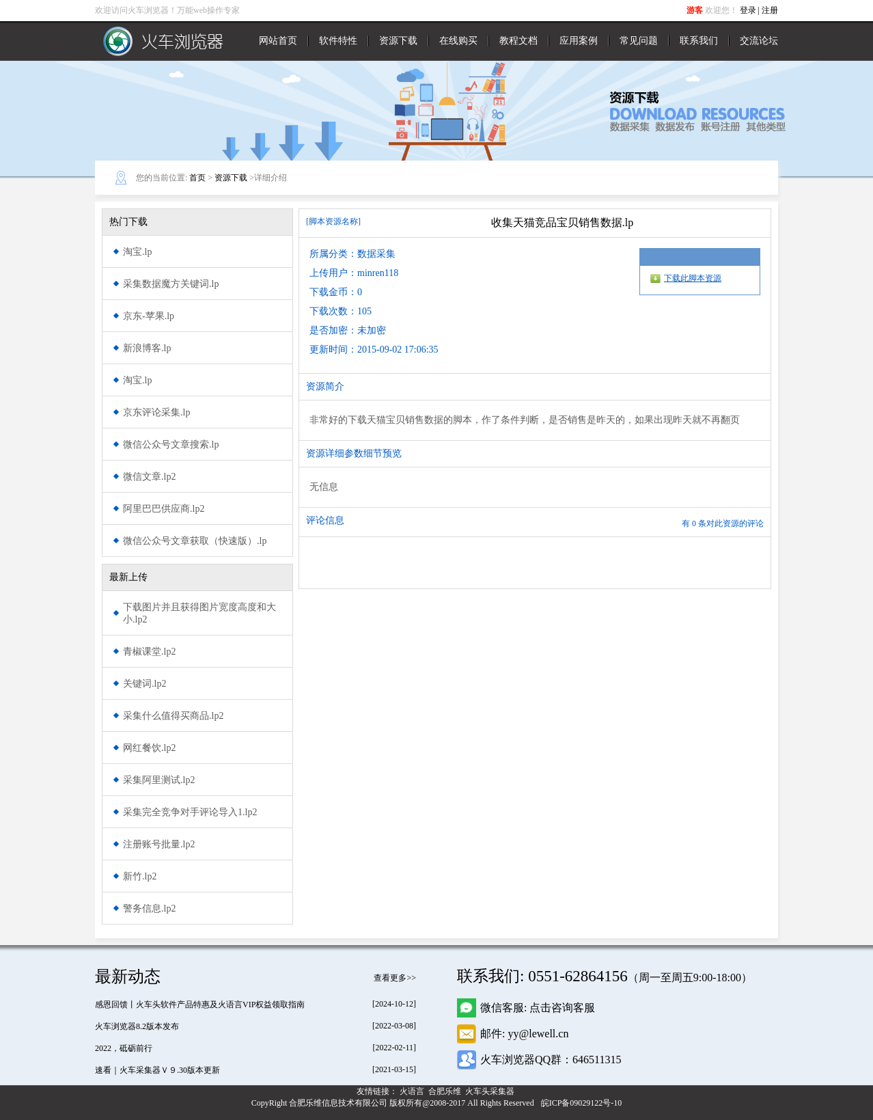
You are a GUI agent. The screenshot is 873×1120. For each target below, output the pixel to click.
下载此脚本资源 (692, 278)
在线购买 (458, 41)
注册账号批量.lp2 (159, 844)
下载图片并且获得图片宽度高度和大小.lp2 (199, 613)
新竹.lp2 (139, 876)
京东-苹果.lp (148, 316)
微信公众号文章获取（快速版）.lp (194, 541)
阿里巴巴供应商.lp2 (163, 509)
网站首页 (278, 41)
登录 (748, 10)
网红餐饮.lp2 (149, 748)
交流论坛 (759, 41)
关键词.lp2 (144, 684)
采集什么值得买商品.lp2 (173, 716)
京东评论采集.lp (156, 412)
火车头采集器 (490, 1091)
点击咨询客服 (562, 1007)
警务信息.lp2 (149, 908)
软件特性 (338, 41)
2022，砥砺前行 (123, 1048)
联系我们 (699, 41)
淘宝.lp (137, 252)
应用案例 (578, 41)
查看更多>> (395, 978)
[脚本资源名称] (333, 221)
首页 (197, 177)
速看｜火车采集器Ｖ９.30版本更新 (157, 1070)
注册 (770, 10)
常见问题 (639, 41)
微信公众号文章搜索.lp (171, 444)
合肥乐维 (445, 1091)
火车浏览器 (163, 41)
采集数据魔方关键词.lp (171, 284)
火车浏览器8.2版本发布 (137, 1026)
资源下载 (398, 41)
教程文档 (518, 41)
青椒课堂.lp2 (149, 651)
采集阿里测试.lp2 (159, 780)
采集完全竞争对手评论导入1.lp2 (190, 812)
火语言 (413, 1091)
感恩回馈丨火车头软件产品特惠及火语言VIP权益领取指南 (200, 1004)
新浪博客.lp (147, 348)
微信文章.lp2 (149, 477)
